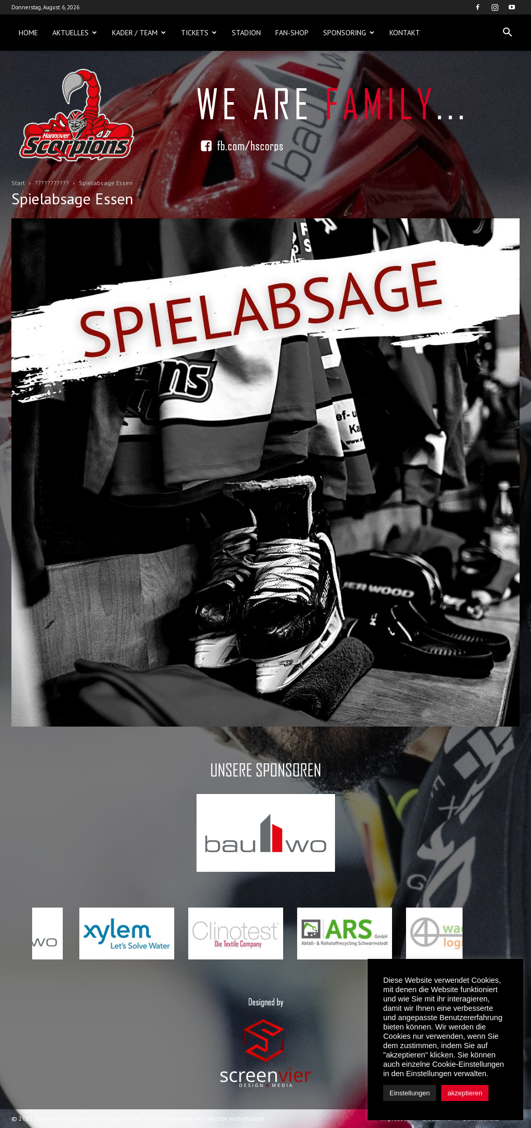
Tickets (199, 32)
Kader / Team (139, 32)
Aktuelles (74, 32)
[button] (507, 32)
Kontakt (404, 32)
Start (18, 183)
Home (28, 32)
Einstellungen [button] (409, 1093)
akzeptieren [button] (465, 1093)
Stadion (246, 32)
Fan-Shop (292, 32)
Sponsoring (348, 32)
